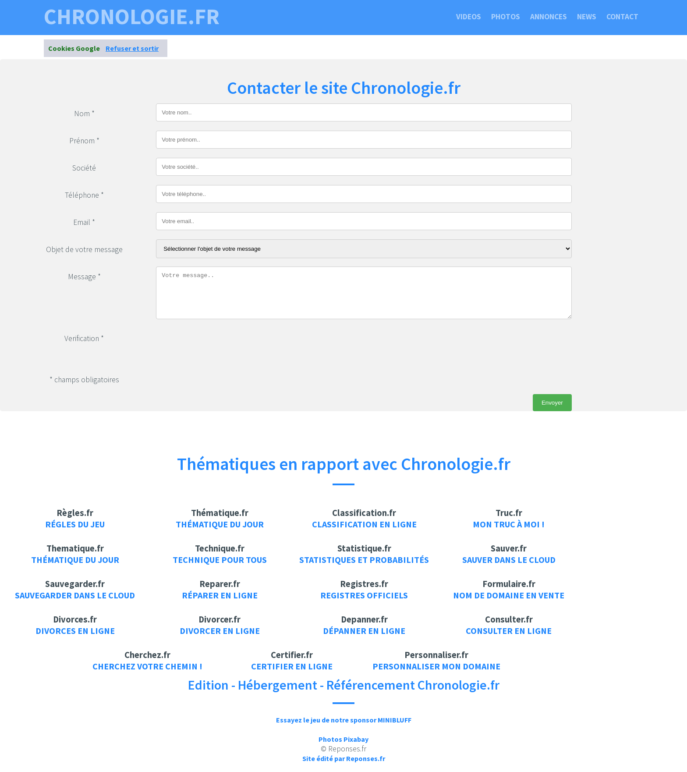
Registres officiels (364, 595)
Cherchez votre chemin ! (147, 666)
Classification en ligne (364, 524)
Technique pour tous (220, 559)
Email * (84, 222)
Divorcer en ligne (220, 630)
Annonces (548, 16)
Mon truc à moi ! (509, 524)
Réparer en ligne (220, 595)
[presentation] (222, 345)
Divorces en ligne (75, 630)
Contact (622, 16)
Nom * (84, 113)
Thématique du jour (220, 524)
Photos (505, 16)
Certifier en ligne (292, 666)
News (586, 16)
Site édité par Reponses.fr (343, 758)
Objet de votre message (84, 249)
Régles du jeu (75, 524)
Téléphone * (84, 195)
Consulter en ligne (509, 630)
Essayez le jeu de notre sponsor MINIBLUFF (343, 719)
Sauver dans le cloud (509, 559)
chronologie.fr (132, 17)
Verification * (84, 338)
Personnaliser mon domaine (436, 666)
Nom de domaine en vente (508, 595)
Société (84, 168)
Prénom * (84, 141)
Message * (84, 276)
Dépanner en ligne (364, 630)
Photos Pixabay (343, 739)
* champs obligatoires (84, 379)
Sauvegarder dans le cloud (75, 595)
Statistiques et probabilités (364, 559)
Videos (468, 16)
